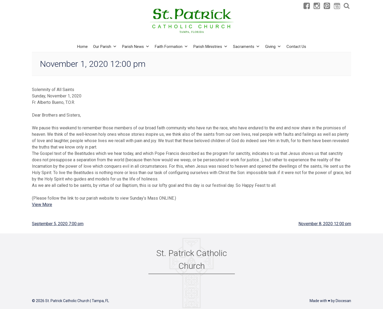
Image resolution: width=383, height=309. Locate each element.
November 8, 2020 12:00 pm (324, 223)
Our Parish (105, 46)
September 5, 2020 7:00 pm (58, 223)
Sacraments (246, 46)
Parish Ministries (210, 46)
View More (42, 204)
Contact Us (296, 46)
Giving (273, 46)
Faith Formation (171, 46)
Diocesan (343, 301)
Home (82, 46)
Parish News (135, 46)
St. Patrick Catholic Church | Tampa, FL (77, 301)
